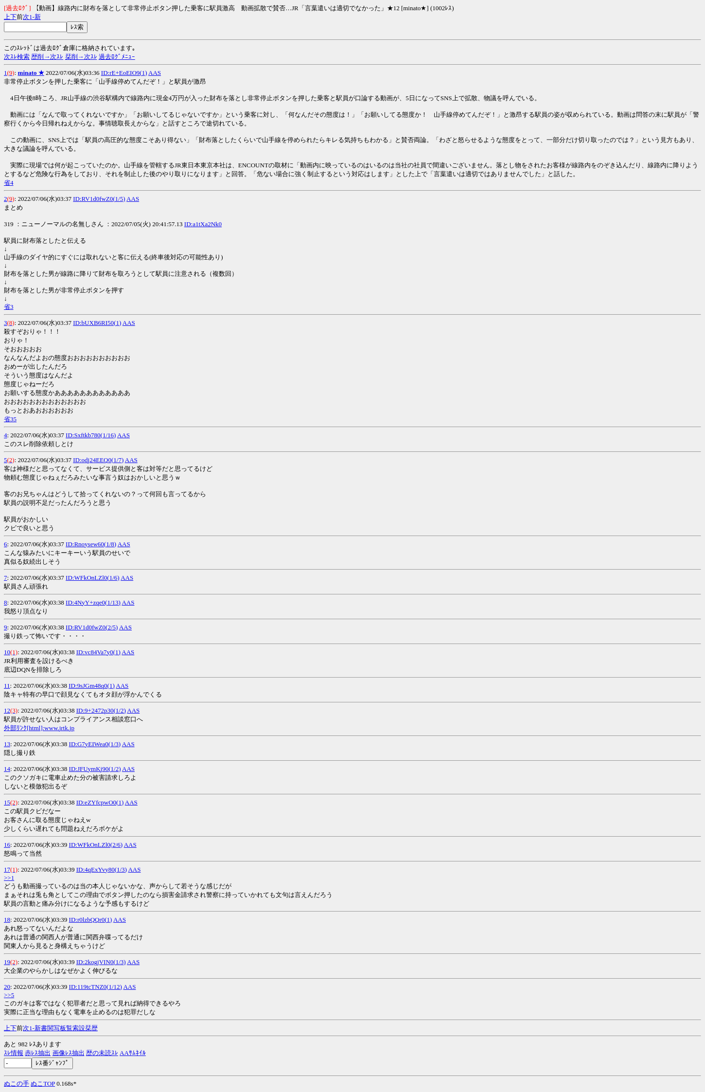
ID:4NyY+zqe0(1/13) (93, 602)
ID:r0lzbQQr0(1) (90, 919)
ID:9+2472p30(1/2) (101, 710)
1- (32, 16)
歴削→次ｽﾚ (47, 56)
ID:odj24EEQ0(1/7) (98, 460)
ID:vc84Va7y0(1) (98, 652)
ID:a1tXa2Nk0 (203, 224)
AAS (154, 72)
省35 (10, 419)
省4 (9, 182)
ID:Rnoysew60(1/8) (91, 544)
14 (7, 768)
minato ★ (31, 72)
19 (7, 962)
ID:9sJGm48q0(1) (92, 685)
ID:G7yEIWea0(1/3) (95, 744)
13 (7, 744)
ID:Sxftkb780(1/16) (91, 435)
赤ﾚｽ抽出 (38, 1052)
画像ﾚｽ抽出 (69, 1052)
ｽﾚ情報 (13, 1052)
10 (7, 652)
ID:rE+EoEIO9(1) (124, 72)
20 (7, 986)
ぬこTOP (43, 1083)
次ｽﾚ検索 (17, 56)
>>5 (9, 995)
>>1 (9, 877)
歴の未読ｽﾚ (102, 1052)
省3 (9, 306)
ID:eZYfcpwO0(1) (99, 802)
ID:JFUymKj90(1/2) (95, 768)
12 (7, 710)
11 (7, 685)
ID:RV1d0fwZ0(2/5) (92, 627)
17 (7, 869)
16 (7, 844)
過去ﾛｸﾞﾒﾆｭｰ (117, 56)
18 (7, 919)
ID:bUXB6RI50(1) (97, 322)
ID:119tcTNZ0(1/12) (95, 986)
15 (7, 802)
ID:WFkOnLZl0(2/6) (96, 844)
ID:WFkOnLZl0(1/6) (92, 577)
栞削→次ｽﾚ (81, 56)
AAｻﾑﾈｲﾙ (133, 1052)
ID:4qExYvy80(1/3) (101, 869)
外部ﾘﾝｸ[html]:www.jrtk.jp (39, 728)
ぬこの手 (16, 1083)
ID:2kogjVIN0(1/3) (101, 962)
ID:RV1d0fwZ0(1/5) (99, 198)
